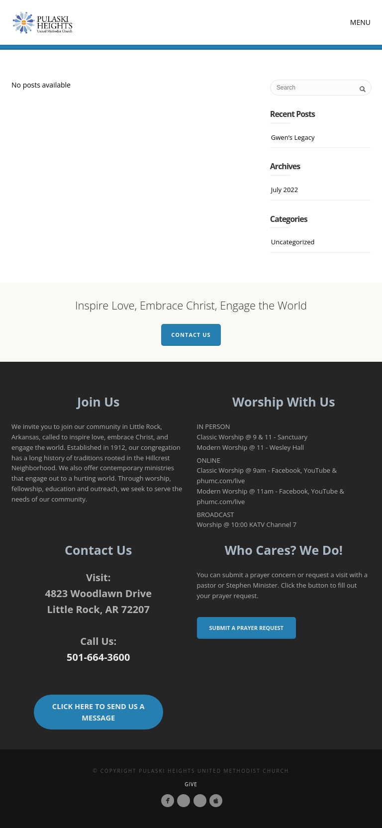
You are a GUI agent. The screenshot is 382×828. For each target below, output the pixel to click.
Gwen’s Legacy (293, 137)
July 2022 (284, 189)
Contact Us (190, 334)
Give (191, 784)
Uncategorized (293, 241)
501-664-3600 (98, 657)
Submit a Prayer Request (246, 627)
